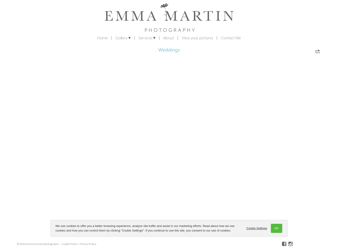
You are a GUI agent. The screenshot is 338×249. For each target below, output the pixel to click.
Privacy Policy (88, 244)
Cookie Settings (257, 228)
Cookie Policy (69, 244)
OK (276, 228)
